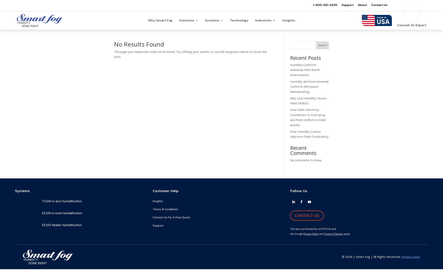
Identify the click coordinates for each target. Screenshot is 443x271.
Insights (288, 21)
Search (322, 47)
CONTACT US (307, 217)
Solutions (186, 21)
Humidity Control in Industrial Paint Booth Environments (305, 72)
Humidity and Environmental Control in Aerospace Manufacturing (309, 88)
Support (345, 5)
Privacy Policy (311, 236)
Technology (239, 21)
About (360, 5)
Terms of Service (333, 236)
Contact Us (377, 5)
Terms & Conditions (165, 211)
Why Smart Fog (160, 21)
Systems (212, 21)
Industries (263, 21)
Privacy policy (411, 259)
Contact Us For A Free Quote (171, 219)
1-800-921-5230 (323, 5)
